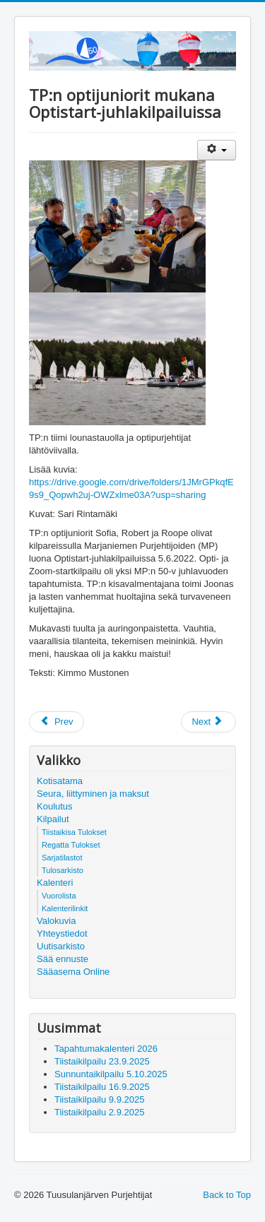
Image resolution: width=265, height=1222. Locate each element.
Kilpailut (53, 819)
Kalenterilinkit (65, 908)
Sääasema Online (73, 971)
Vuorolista (59, 895)
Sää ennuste (62, 959)
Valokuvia (56, 920)
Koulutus (55, 806)
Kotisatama (60, 781)
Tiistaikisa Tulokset (74, 832)
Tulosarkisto (62, 870)
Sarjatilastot (62, 857)
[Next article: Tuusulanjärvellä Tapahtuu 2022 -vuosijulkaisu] (208, 721)
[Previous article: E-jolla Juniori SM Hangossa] (56, 721)
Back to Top (227, 1195)
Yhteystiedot (62, 933)
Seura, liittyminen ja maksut (93, 793)
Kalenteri (55, 882)
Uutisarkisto (61, 946)
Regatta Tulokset (71, 845)
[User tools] (216, 150)
